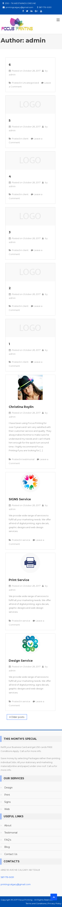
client (25, 138)
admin (12, 74)
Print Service (19, 580)
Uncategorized (30, 82)
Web (7, 809)
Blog (7, 846)
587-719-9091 (7, 877)
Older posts (17, 717)
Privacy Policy (54, 903)
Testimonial (10, 832)
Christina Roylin (21, 407)
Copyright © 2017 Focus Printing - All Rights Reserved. (27, 899)
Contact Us (10, 854)
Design (8, 787)
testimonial (28, 459)
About (7, 825)
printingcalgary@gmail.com (16, 884)
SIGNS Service (20, 499)
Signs (7, 801)
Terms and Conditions (36, 903)
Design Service (21, 661)
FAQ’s (7, 839)
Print (7, 794)
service (26, 540)
